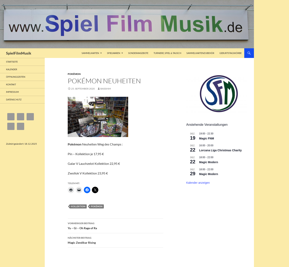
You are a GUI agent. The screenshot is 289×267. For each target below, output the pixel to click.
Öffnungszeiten (15, 76)
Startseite (12, 61)
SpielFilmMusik (18, 53)
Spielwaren (113, 53)
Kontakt (11, 84)
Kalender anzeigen (198, 182)
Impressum (12, 92)
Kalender (11, 69)
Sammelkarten (90, 53)
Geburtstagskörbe (230, 53)
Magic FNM (206, 138)
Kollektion (78, 206)
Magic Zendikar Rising (115, 239)
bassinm (105, 88)
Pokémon (74, 73)
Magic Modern (208, 162)
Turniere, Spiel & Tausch (167, 53)
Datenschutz (14, 99)
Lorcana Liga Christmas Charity (220, 150)
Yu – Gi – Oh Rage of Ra (115, 225)
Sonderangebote (138, 53)
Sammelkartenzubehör (200, 53)
